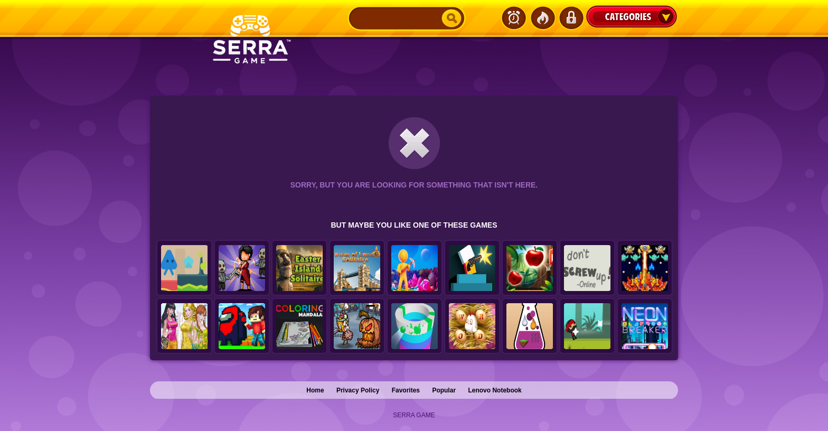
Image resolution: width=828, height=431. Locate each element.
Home (315, 390)
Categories (631, 16)
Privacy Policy (357, 390)
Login (571, 18)
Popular (444, 390)
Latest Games (514, 18)
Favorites (406, 390)
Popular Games (542, 18)
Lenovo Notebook (494, 390)
